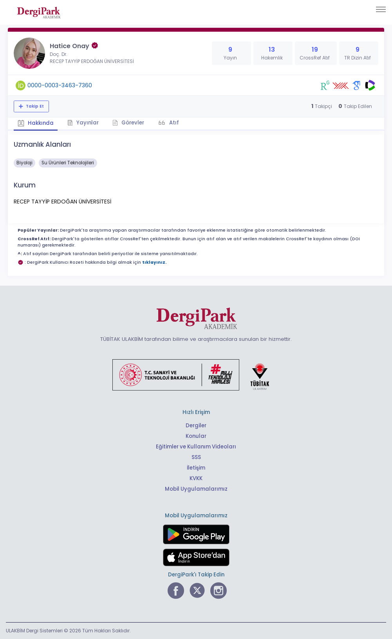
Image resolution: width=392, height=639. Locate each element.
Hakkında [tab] (36, 123)
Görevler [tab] (128, 122)
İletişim (196, 468)
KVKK (196, 478)
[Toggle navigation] (381, 9)
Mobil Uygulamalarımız (196, 489)
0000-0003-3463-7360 (59, 85)
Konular (196, 436)
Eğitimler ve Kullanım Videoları (196, 446)
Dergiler (196, 425)
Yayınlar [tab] (83, 122)
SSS (196, 457)
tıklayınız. (154, 262)
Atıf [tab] (173, 122)
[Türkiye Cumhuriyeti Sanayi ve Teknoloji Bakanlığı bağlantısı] (195, 374)
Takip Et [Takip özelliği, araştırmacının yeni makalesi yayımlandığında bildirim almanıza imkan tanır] (34, 106)
